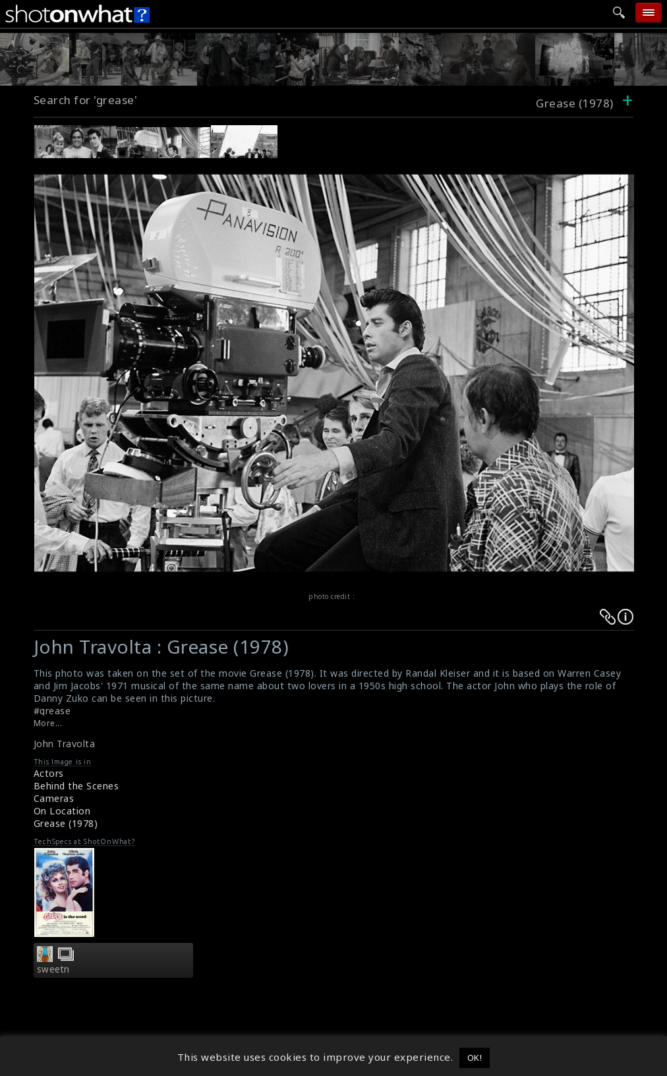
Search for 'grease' (86, 99)
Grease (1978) (66, 823)
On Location (62, 811)
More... (48, 723)
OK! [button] (474, 1057)
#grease (52, 710)
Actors (49, 773)
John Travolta (65, 743)
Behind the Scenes (76, 785)
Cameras (54, 798)
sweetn (53, 969)
